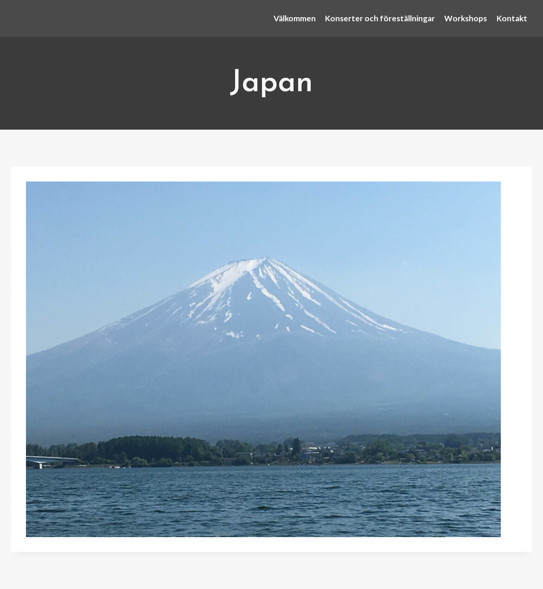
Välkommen (295, 18)
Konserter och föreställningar (380, 18)
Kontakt (512, 18)
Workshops (465, 18)
